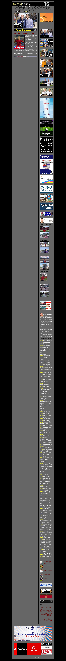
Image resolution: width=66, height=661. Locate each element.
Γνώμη (41, 614)
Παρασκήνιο (41, 620)
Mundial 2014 (50, 609)
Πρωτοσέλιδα (25, 10)
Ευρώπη (38, 7)
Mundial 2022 (44, 610)
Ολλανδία (45, 619)
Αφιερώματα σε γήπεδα (42, 613)
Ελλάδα (19, 8)
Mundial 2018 (41, 610)
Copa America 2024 (50, 606)
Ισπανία (18, 6)
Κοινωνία (49, 615)
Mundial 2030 (51, 610)
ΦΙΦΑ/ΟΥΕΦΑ (16, 10)
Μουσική (50, 618)
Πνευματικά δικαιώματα (45, 620)
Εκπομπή (45, 614)
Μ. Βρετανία (42, 617)
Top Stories (41, 612)
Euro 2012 (47, 607)
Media (43, 10)
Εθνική (43, 614)
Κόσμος (44, 7)
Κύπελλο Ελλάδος (43, 616)
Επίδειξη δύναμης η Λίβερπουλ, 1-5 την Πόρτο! (24, 33)
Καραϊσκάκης (46, 615)
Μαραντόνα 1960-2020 (46, 618)
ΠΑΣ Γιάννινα (49, 619)
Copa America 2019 (46, 606)
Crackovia (41, 607)
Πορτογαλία (50, 620)
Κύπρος (41, 7)
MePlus (40, 10)
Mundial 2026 (47, 610)
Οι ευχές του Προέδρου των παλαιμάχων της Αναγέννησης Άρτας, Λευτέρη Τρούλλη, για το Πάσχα (48, 570)
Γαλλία (49, 613)
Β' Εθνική (28, 8)
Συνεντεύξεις (36, 9)
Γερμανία (51, 613)
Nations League (48, 7)
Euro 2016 (50, 607)
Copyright (33, 10)
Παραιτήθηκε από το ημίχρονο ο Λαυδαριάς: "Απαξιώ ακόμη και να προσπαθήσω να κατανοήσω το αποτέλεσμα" (47, 562)
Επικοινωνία (37, 10)
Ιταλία (44, 615)
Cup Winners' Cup (44, 607)
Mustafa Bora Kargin (42, 611)
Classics (43, 606)
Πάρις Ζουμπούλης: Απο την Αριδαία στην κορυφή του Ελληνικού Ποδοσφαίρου (48, 574)
